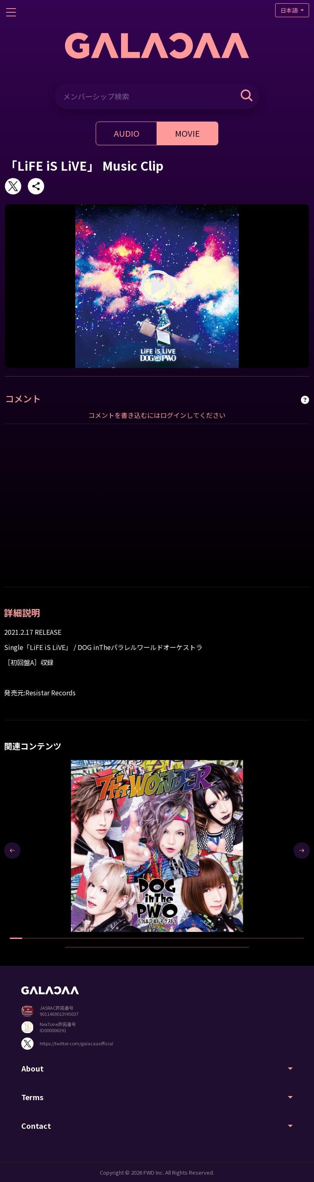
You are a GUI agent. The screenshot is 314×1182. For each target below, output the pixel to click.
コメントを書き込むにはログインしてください (157, 415)
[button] (16, 938)
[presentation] (12, 850)
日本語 (289, 10)
